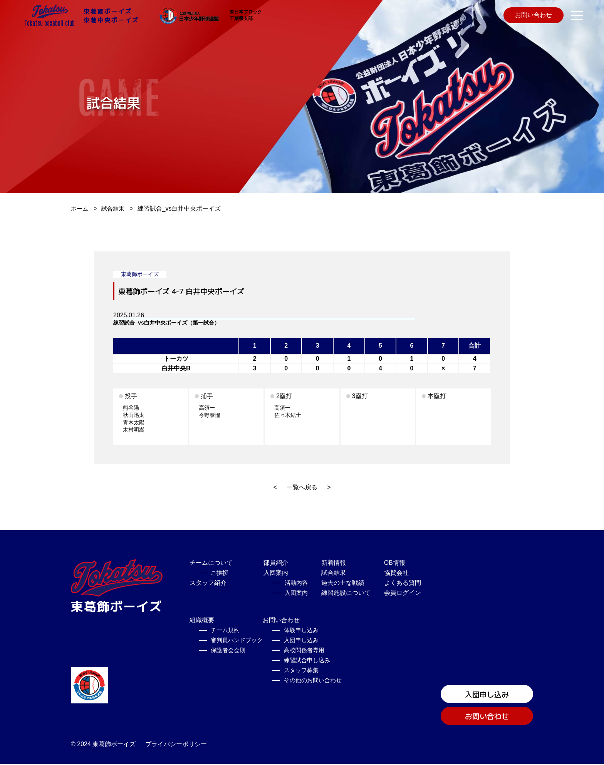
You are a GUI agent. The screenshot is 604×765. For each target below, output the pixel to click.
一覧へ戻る (302, 487)
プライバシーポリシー (176, 745)
